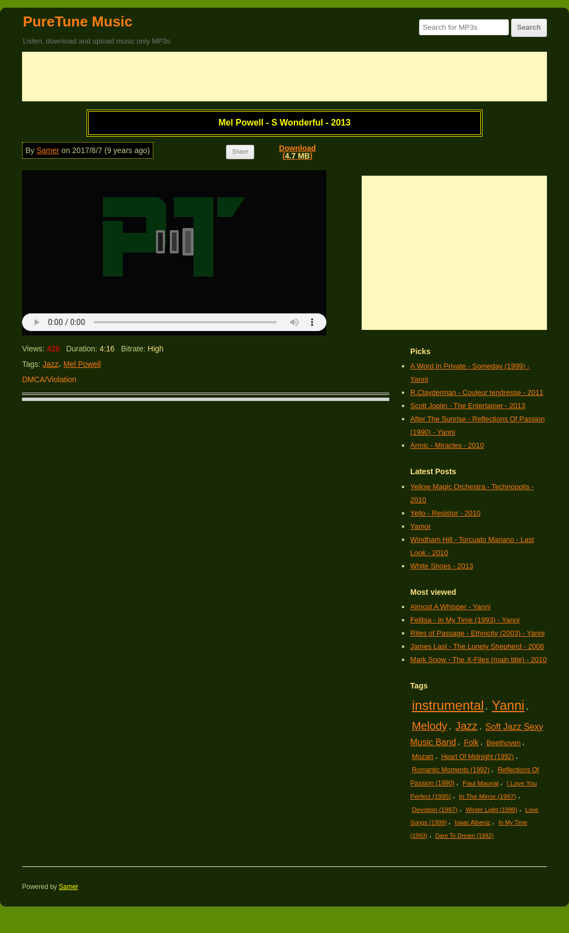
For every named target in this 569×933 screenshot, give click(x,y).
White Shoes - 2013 (441, 566)
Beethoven (503, 743)
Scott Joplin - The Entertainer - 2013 (467, 406)
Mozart (422, 756)
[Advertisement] (284, 76)
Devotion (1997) (435, 809)
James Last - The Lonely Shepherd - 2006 (477, 646)
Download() (297, 152)
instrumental (448, 705)
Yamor (420, 526)
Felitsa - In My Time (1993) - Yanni (464, 620)
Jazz (50, 364)
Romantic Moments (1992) (451, 770)
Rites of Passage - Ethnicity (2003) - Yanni (477, 633)
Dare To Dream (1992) (464, 835)
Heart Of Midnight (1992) (477, 757)
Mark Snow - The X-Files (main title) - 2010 (478, 659)
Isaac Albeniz (473, 822)
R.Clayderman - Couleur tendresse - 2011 (476, 392)
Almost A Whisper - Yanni (450, 607)
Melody (429, 726)
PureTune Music (77, 21)
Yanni (508, 705)
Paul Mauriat (481, 782)
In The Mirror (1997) (488, 796)
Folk (471, 742)
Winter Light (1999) (491, 809)
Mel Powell (82, 364)
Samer (47, 150)
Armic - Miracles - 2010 (447, 445)
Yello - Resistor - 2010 (445, 513)
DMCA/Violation (49, 379)
